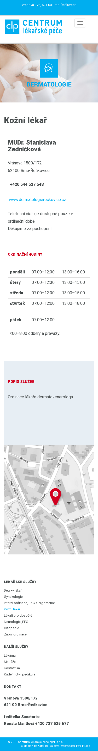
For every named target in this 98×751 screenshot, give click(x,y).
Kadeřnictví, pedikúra (19, 674)
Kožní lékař (12, 609)
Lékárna (10, 655)
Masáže (10, 662)
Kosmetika (12, 668)
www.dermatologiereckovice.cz (37, 199)
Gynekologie (13, 597)
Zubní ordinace (15, 634)
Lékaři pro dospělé (18, 615)
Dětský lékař (13, 590)
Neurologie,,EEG (16, 622)
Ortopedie (11, 628)
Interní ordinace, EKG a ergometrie (29, 603)
